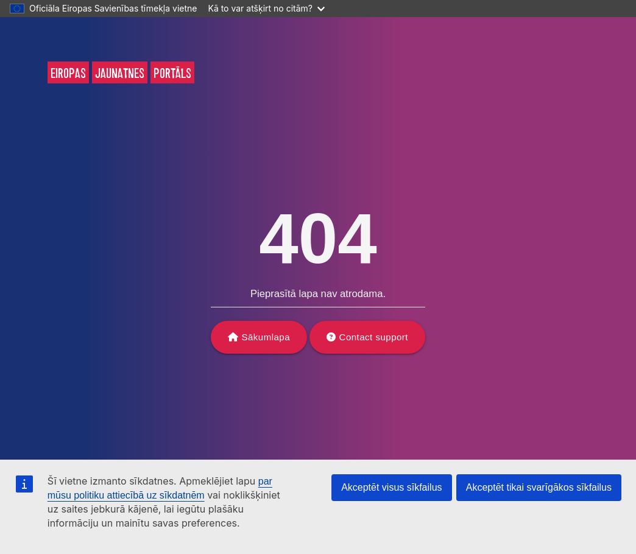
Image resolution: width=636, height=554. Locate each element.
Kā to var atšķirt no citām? (266, 8)
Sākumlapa (266, 337)
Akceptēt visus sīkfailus (391, 487)
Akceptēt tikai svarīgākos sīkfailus (539, 487)
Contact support (373, 337)
